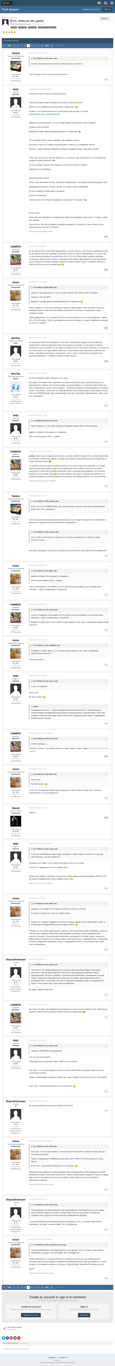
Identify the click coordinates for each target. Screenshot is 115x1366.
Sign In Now (84, 1315)
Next (47, 45)
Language (52, 1357)
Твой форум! (10, 9)
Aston (15, 282)
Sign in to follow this (10, 18)
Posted (38, 53)
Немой (16, 808)
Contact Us (63, 1357)
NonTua (15, 373)
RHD (15, 89)
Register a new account (30, 1315)
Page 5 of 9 (60, 45)
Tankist (16, 53)
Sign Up (107, 9)
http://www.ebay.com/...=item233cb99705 (45, 114)
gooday (15, 338)
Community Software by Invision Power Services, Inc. (57, 1362)
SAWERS (16, 246)
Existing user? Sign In (91, 9)
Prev (9, 45)
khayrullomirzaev (24, 24)
